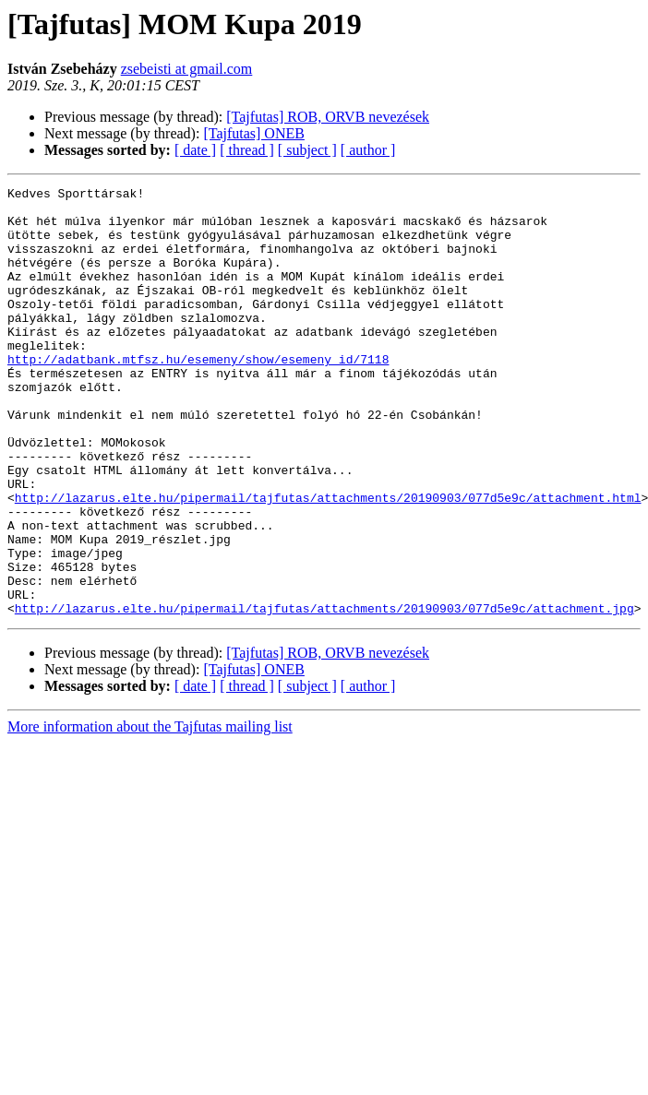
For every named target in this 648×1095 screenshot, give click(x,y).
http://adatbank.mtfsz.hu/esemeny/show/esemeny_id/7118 (198, 395)
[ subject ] (307, 150)
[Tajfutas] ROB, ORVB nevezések (327, 117)
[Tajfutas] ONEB (254, 133)
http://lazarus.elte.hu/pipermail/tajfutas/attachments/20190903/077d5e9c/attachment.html (328, 561)
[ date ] (195, 150)
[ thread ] (247, 150)
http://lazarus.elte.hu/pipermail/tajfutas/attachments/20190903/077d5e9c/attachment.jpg (324, 693)
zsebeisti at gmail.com (187, 69)
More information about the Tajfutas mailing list (150, 812)
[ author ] (368, 150)
